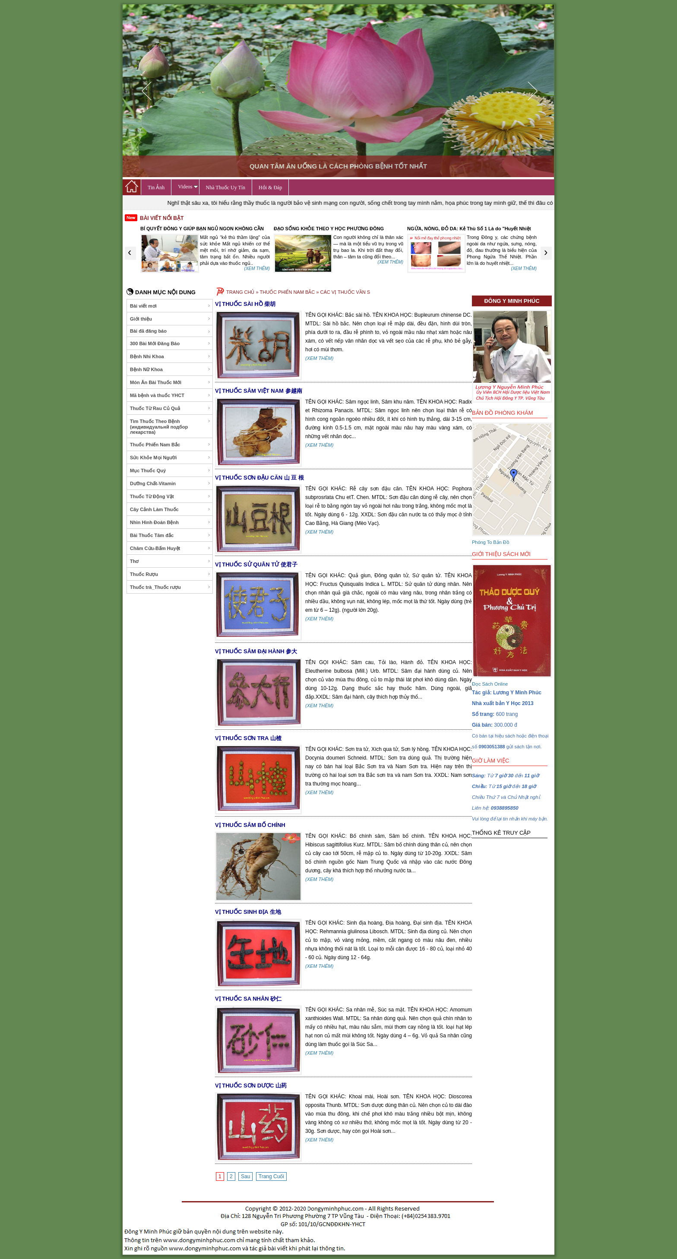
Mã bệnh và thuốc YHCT (170, 395)
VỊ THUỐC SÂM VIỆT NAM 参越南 (258, 391)
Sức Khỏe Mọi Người (170, 457)
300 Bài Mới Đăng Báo (170, 343)
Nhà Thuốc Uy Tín (226, 187)
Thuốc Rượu (170, 574)
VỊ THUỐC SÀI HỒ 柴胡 (245, 304)
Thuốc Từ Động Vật (170, 496)
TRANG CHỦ (240, 292)
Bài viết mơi (170, 305)
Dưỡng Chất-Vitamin (170, 483)
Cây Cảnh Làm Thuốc (170, 509)
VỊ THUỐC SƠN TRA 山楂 (248, 738)
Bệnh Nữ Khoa (170, 369)
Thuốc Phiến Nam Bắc (170, 444)
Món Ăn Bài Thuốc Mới (170, 382)
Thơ (170, 561)
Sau (245, 1176)
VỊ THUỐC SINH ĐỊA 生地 (248, 912)
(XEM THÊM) (257, 268)
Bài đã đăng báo (170, 331)
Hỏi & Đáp (270, 187)
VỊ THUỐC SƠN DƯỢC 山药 (251, 1085)
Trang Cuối (271, 1176)
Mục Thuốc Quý (170, 470)
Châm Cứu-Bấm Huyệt (170, 548)
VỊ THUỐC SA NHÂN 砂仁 (248, 998)
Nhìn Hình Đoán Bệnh (170, 522)
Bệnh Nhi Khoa (170, 356)
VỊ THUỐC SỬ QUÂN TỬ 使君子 (256, 564)
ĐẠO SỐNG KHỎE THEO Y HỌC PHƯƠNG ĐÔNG (329, 228)
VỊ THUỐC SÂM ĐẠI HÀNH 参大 (256, 651)
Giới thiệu (170, 318)
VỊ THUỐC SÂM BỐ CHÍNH (250, 825)
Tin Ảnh (156, 187)
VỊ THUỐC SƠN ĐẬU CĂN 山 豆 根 (259, 477)
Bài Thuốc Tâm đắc (170, 535)
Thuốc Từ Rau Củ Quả (170, 408)
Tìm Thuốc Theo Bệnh (170, 427)
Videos (188, 187)
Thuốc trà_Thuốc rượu (170, 587)
